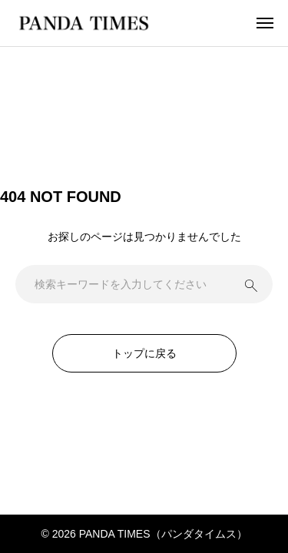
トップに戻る (144, 353)
